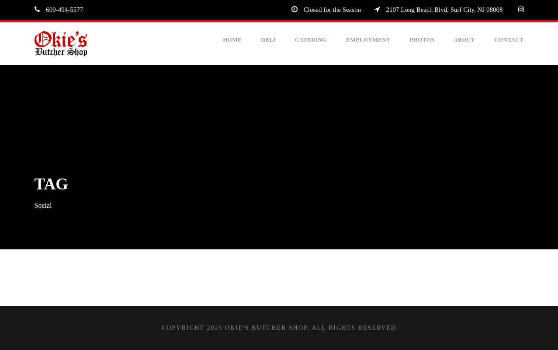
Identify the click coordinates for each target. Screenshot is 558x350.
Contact (509, 39)
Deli (268, 39)
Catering (311, 39)
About (464, 39)
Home (232, 39)
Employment (368, 39)
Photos (421, 39)
